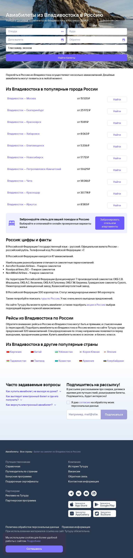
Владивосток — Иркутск (22, 204)
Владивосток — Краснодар (23, 192)
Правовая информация (76, 527)
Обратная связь (77, 476)
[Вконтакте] (78, 492)
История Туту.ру (78, 466)
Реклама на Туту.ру (17, 495)
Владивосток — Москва (21, 98)
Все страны (26, 451)
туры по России (50, 298)
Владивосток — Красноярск (24, 122)
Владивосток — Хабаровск (23, 133)
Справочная (13, 466)
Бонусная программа (19, 476)
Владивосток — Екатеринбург (25, 110)
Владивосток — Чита (19, 180)
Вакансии (74, 471)
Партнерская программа (21, 500)
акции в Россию (96, 304)
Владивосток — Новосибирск (25, 157)
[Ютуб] (86, 492)
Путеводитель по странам (21, 471)
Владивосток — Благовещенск (25, 145)
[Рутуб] (94, 492)
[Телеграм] (71, 492)
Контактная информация (83, 481)
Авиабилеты (12, 451)
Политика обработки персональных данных (32, 527)
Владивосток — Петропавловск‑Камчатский (34, 169)
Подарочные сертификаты (22, 481)
